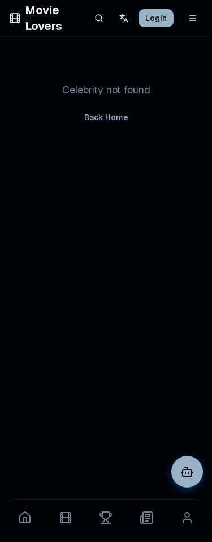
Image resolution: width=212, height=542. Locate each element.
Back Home (106, 117)
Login (156, 18)
